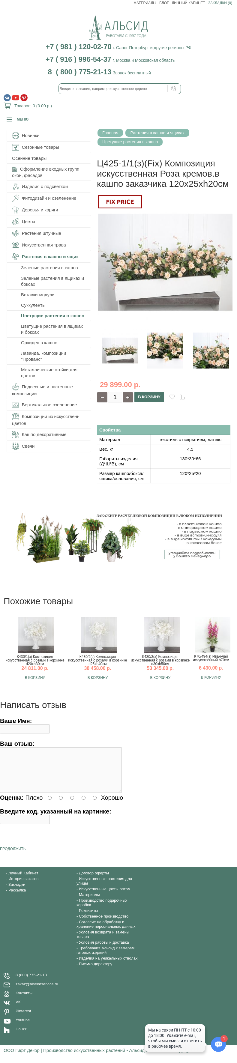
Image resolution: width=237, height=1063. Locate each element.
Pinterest (23, 1018)
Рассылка (17, 897)
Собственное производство (103, 923)
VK (18, 1009)
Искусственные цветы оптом (104, 896)
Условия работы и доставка (104, 949)
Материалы (145, 3)
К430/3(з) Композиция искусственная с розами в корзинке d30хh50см (160, 660)
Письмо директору (95, 971)
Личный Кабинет (188, 3)
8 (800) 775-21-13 (31, 982)
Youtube (23, 1027)
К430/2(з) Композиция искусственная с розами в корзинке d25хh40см (97, 660)
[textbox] (119, 88)
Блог (164, 3)
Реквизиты (88, 917)
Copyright (182, 1057)
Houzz (21, 1036)
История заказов (23, 886)
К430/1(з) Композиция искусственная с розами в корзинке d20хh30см (34, 660)
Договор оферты (94, 880)
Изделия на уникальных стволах (108, 965)
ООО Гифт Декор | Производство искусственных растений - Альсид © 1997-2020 (88, 1057)
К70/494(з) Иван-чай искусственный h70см (211, 658)
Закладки (16, 891)
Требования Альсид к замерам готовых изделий (105, 957)
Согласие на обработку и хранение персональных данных (105, 931)
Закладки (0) (220, 3)
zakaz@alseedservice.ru (37, 991)
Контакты (24, 1000)
